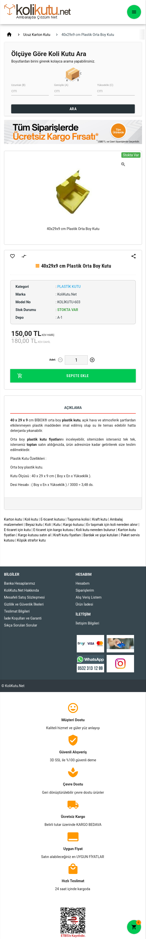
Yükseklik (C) (105, 85)
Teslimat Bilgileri (17, 611)
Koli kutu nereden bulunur (95, 530)
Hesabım (82, 583)
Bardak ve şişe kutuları (100, 535)
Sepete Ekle (53, 376)
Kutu (57, 525)
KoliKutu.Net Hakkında (21, 590)
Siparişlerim (84, 590)
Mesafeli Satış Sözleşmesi (24, 597)
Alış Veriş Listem (88, 597)
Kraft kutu (99, 519)
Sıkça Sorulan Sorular (20, 625)
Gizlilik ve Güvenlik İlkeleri (24, 604)
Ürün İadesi (84, 604)
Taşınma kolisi (78, 519)
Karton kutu (13, 519)
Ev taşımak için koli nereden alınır (112, 525)
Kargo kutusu (73, 525)
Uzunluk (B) (18, 85)
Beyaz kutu (33, 525)
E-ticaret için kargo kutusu (53, 530)
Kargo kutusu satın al (34, 535)
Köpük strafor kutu (31, 540)
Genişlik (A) (61, 85)
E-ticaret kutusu (53, 519)
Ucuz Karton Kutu (36, 35)
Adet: (52, 359)
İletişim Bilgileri (87, 623)
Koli (48, 525)
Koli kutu (31, 519)
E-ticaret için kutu (17, 530)
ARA (73, 109)
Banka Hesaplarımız (19, 583)
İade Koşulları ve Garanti (22, 618)
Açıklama (73, 408)
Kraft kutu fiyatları (67, 535)
